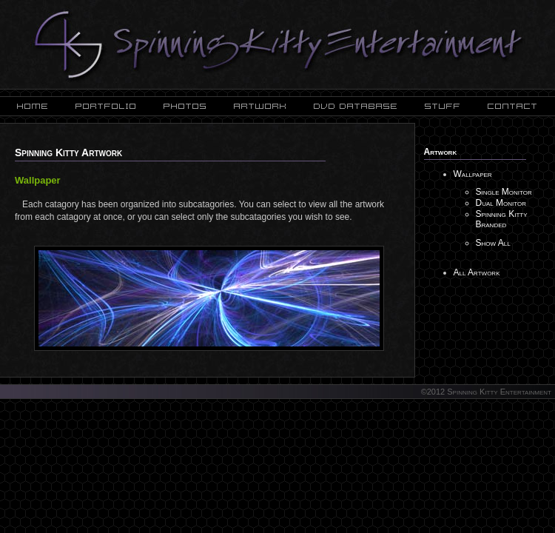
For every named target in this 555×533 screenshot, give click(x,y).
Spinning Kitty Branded (502, 219)
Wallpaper (473, 174)
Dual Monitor (501, 203)
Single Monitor (504, 192)
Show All (493, 243)
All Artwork (477, 272)
